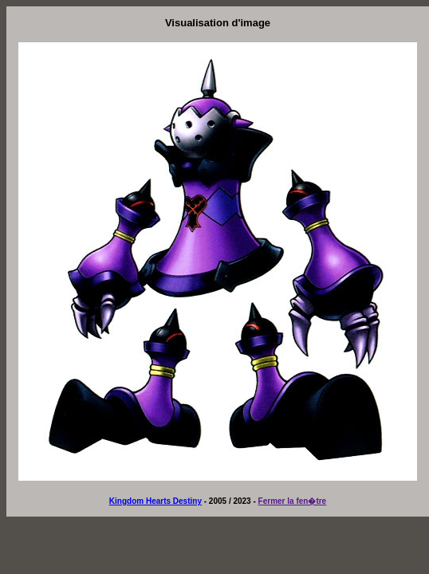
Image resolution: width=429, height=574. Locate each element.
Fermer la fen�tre (292, 501)
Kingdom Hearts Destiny (155, 501)
